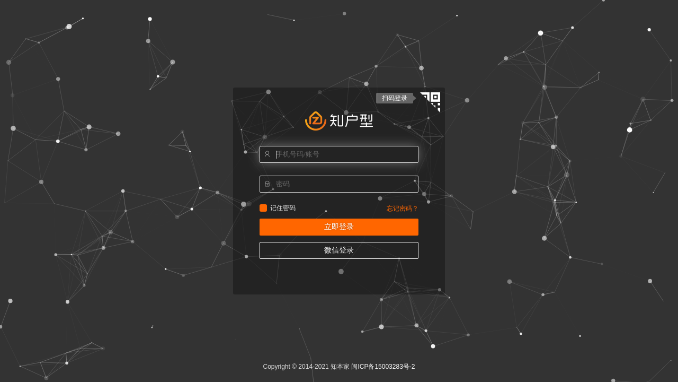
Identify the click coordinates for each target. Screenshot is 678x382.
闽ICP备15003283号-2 (383, 366)
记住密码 (263, 208)
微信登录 (339, 250)
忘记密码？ (402, 208)
